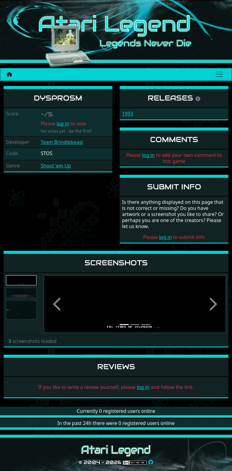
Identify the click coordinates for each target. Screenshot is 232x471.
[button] (57, 304)
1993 (127, 113)
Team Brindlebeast (62, 142)
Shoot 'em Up (56, 165)
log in (62, 123)
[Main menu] (219, 74)
